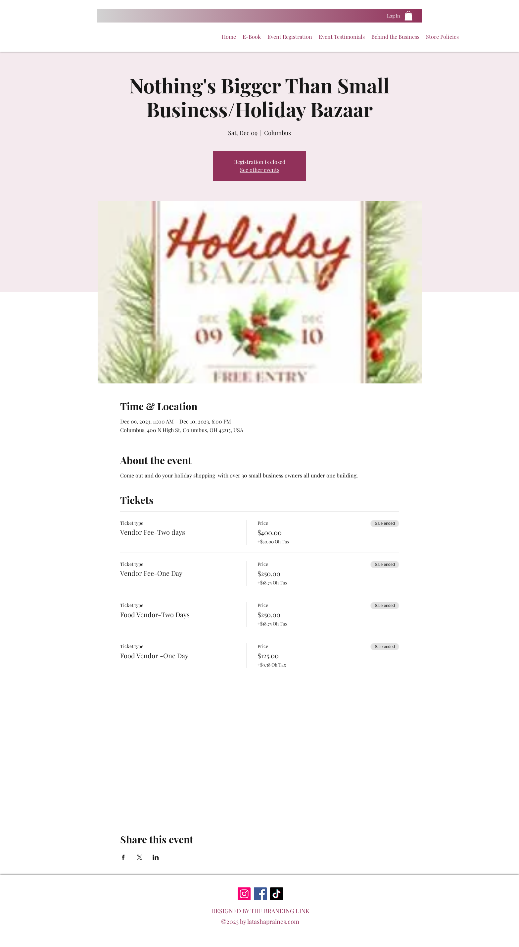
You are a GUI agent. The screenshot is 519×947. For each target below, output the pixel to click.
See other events (259, 169)
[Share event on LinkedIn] (156, 857)
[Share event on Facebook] (123, 857)
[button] (408, 16)
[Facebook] (260, 893)
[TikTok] (276, 893)
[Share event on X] (139, 857)
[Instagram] (244, 893)
